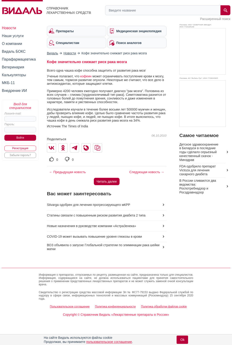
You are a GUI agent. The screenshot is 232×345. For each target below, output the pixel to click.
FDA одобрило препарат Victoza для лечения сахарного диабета (197, 170)
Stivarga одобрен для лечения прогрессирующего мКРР (88, 205)
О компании (12, 44)
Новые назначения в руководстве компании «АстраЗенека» (91, 226)
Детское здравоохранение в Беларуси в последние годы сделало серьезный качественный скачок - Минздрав (198, 152)
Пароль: (9, 124)
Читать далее (107, 181)
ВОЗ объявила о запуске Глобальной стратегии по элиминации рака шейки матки (103, 247)
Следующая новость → (146, 172)
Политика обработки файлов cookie (164, 306)
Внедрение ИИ (14, 91)
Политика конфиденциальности (115, 306)
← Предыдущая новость (67, 172)
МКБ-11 (8, 83)
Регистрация (20, 148)
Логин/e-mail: (12, 113)
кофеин (86, 76)
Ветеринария (13, 67)
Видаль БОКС (14, 51)
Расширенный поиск (215, 19)
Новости (9, 28)
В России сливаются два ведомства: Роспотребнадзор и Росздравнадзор (197, 186)
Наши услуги (13, 36)
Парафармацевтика (19, 59)
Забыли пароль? (20, 155)
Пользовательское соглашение (70, 306)
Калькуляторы (14, 75)
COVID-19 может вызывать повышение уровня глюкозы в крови (94, 236)
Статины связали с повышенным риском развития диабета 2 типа (96, 215)
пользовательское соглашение (109, 342)
